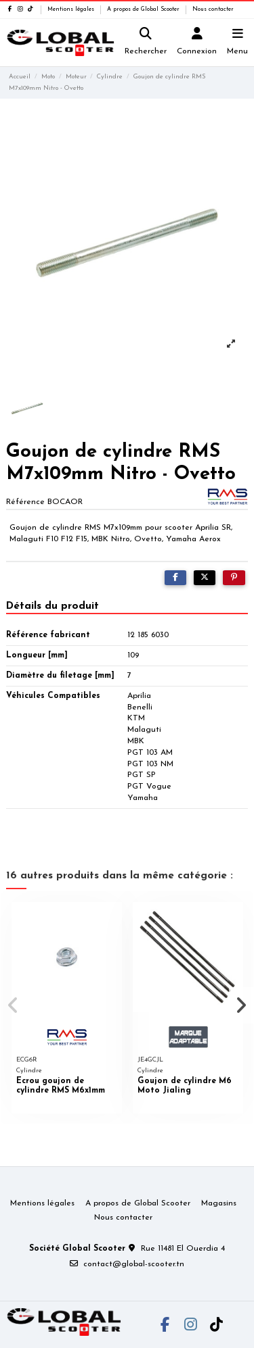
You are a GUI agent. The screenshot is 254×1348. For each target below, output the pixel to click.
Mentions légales (71, 9)
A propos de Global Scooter (144, 9)
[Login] (197, 43)
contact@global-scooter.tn (133, 1264)
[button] (13, 1005)
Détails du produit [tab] (52, 606)
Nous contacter (213, 9)
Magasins (218, 1203)
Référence (25, 502)
